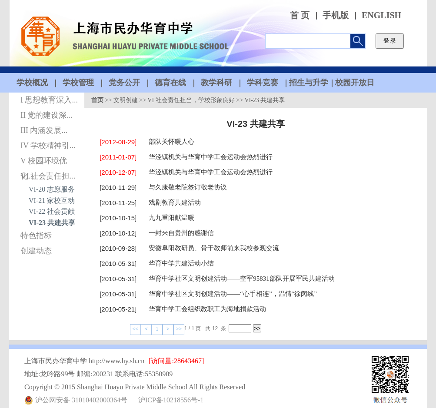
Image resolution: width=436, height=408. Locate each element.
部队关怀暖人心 (171, 141)
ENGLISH (381, 15)
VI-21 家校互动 (52, 200)
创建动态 (36, 250)
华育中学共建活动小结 (181, 263)
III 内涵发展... (43, 130)
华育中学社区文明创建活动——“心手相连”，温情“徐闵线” (233, 293)
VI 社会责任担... (48, 176)
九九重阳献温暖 (171, 217)
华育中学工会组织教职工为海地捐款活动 (207, 308)
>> (179, 329)
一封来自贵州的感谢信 (181, 232)
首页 (97, 100)
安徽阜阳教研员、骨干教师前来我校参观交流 (214, 248)
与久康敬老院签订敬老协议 (188, 187)
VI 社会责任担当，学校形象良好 (190, 100)
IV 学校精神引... (48, 145)
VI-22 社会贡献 (52, 211)
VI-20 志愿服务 (52, 189)
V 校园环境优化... (43, 162)
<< (136, 329)
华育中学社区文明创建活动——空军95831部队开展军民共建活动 (242, 278)
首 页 (300, 15)
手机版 (336, 15)
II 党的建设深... (46, 115)
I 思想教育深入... (49, 100)
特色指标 (36, 235)
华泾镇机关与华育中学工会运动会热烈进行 (211, 156)
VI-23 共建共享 (52, 222)
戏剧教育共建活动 (175, 202)
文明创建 (125, 100)
